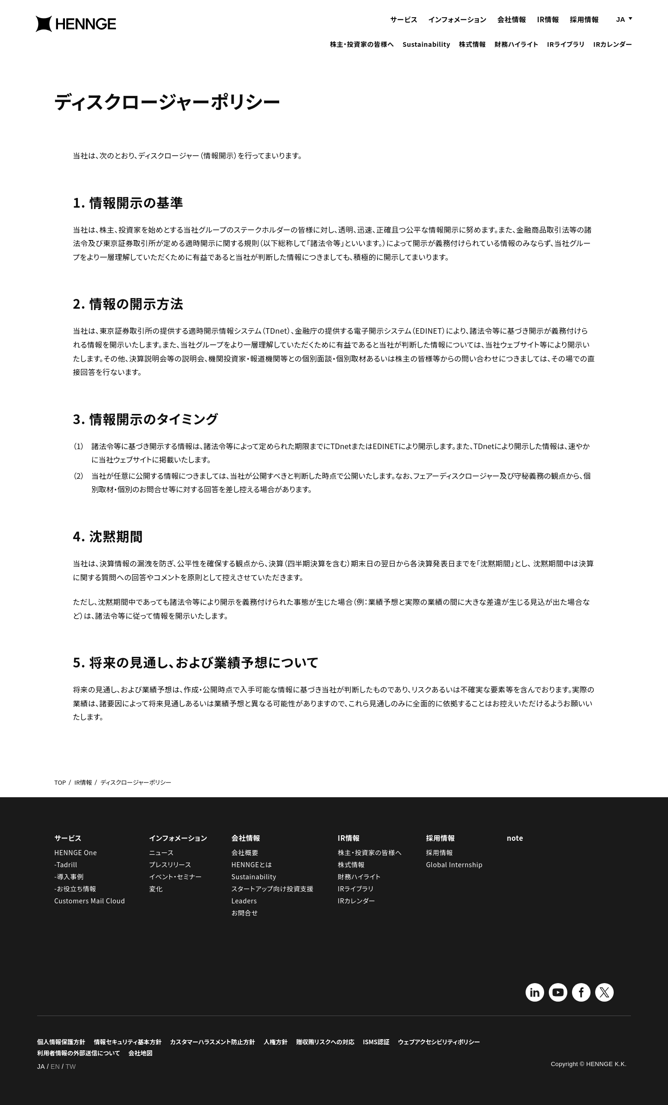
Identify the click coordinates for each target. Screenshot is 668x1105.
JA (620, 27)
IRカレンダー (612, 52)
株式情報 (472, 52)
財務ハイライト (517, 52)
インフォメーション (458, 27)
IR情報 (548, 27)
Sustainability (426, 52)
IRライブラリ (565, 52)
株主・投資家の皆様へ (362, 52)
